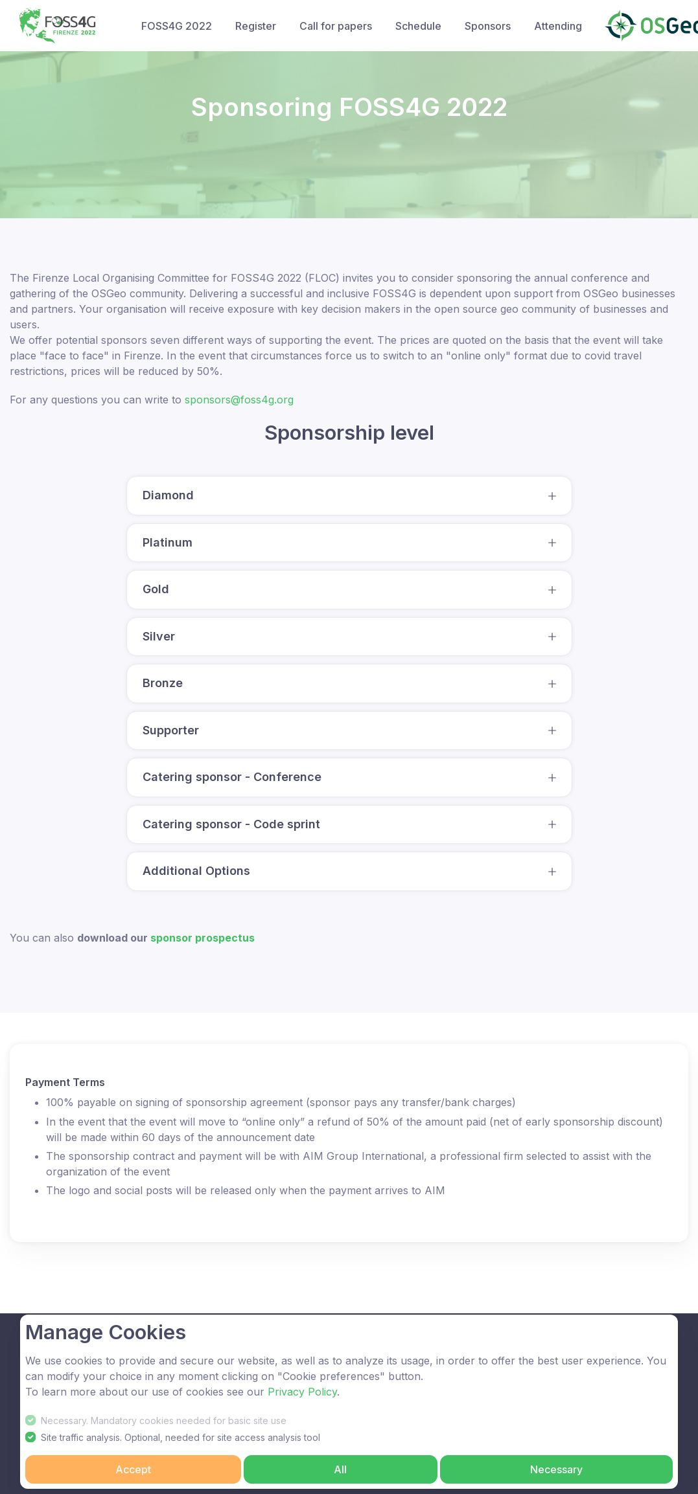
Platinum (167, 542)
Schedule (418, 25)
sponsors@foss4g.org (239, 399)
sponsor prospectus (202, 937)
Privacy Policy (302, 1391)
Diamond (168, 495)
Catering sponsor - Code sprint (231, 824)
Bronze (163, 683)
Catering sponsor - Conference (232, 777)
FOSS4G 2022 (176, 25)
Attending (558, 25)
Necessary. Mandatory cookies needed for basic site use (163, 1420)
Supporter (171, 730)
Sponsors (488, 25)
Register (255, 25)
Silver (159, 636)
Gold (156, 589)
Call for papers (335, 25)
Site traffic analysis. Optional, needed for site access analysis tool (180, 1437)
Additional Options (196, 870)
